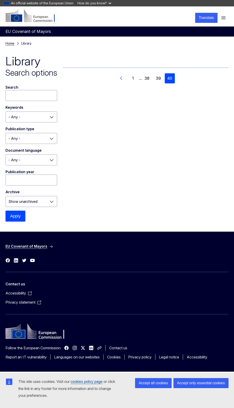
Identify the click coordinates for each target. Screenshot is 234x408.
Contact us (118, 348)
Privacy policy (140, 357)
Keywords (14, 107)
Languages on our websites (77, 357)
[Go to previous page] (121, 78)
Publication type (19, 129)
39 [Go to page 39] (158, 78)
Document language (23, 150)
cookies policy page (87, 382)
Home (9, 43)
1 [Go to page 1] (133, 78)
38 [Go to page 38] (146, 78)
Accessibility (197, 357)
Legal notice (169, 357)
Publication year (19, 172)
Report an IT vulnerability (26, 357)
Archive (12, 192)
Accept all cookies (153, 383)
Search (11, 87)
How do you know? (94, 3)
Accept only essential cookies (201, 383)
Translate (206, 18)
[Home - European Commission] (33, 16)
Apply (15, 216)
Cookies (114, 357)
